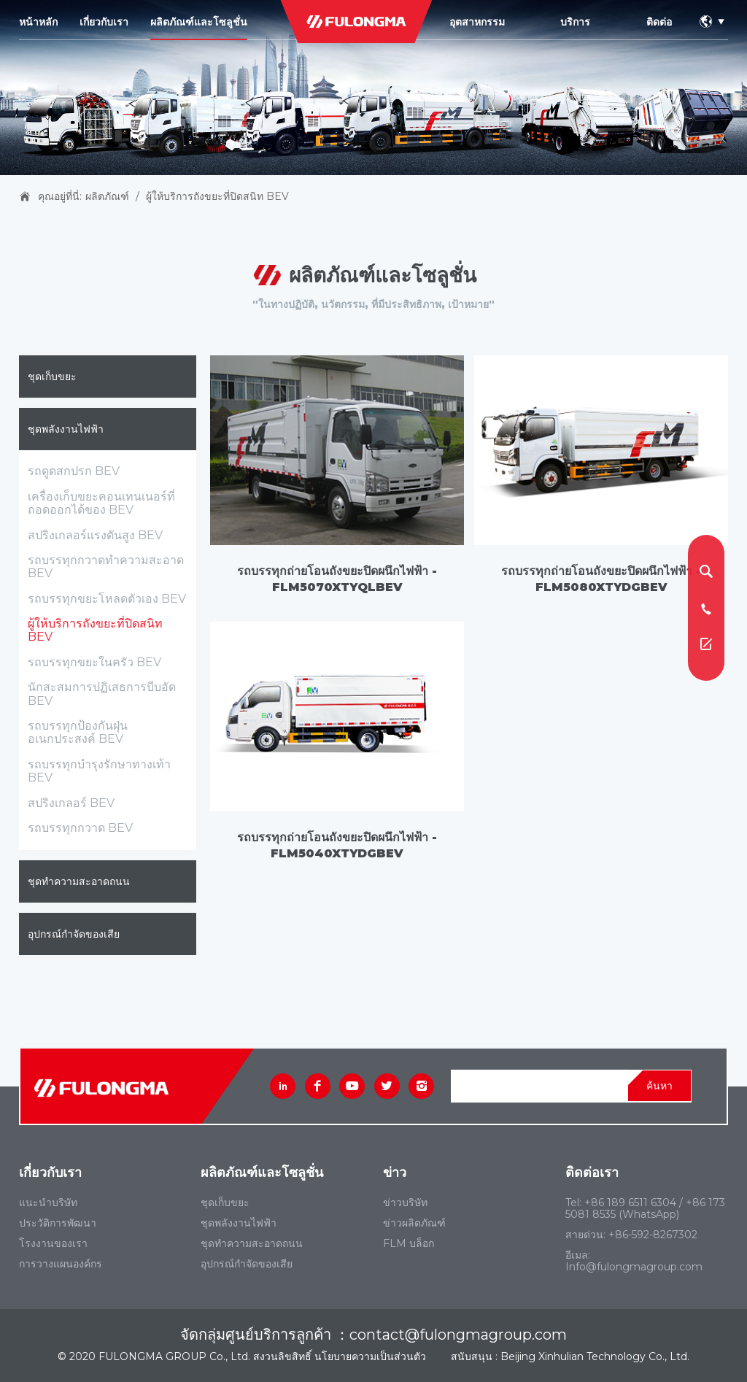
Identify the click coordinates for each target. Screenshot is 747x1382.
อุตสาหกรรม (477, 21)
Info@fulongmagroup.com (634, 1266)
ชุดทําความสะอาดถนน (79, 881)
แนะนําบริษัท (48, 1202)
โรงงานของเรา (53, 1243)
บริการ (575, 21)
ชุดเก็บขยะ (52, 376)
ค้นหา (659, 1085)
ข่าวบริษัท (405, 1202)
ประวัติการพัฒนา (57, 1223)
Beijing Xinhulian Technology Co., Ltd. (594, 1356)
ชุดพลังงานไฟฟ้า (66, 429)
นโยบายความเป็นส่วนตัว (370, 1356)
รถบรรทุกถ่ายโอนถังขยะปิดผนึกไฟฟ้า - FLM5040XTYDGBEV (337, 845)
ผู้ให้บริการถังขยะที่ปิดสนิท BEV (217, 196)
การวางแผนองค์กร (60, 1264)
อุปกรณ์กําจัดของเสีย (74, 934)
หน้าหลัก (38, 21)
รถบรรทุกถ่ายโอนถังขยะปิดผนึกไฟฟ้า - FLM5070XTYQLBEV (337, 579)
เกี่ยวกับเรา (104, 21)
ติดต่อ (659, 21)
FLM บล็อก (408, 1243)
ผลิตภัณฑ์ (107, 196)
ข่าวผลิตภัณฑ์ (414, 1223)
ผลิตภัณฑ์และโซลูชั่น (198, 21)
